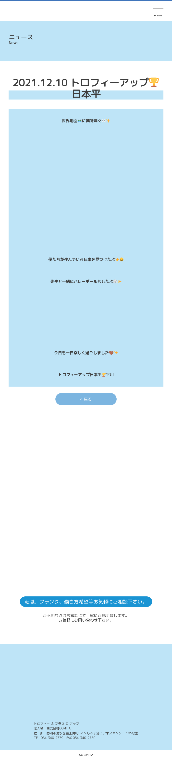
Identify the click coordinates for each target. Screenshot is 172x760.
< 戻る (86, 399)
